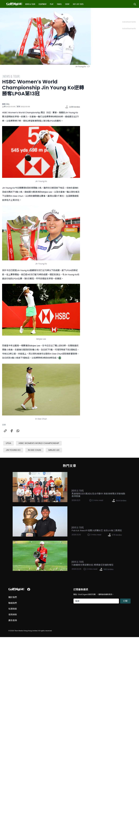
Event (67, 4)
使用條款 (12, 614)
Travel (59, 4)
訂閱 (125, 600)
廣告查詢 (12, 620)
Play (51, 4)
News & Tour (30, 4)
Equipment (43, 4)
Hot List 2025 (78, 4)
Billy (7, 104)
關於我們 (12, 597)
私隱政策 (12, 608)
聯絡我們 (12, 603)
